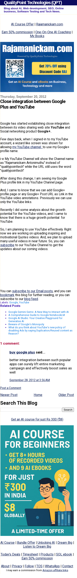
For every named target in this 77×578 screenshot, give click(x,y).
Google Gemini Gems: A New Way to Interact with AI (38, 311)
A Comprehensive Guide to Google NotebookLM (36, 315)
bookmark (7, 295)
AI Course (7, 543)
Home (38, 395)
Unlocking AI (46, 543)
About (5, 566)
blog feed (31, 299)
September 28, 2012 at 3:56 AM (29, 380)
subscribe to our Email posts (32, 291)
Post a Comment (10, 388)
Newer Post (8, 395)
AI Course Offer (22, 24)
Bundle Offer (26, 543)
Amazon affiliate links (55, 570)
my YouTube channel (27, 147)
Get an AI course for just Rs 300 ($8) (37, 419)
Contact (67, 566)
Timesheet (30, 554)
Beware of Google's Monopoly (26, 324)
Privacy (17, 566)
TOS (39, 566)
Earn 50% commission (17, 32)
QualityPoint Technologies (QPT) (33, 2)
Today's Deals (10, 554)
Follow (29, 566)
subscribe (7, 245)
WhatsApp (52, 566)
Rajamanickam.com (49, 24)
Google (13, 302)
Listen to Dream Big (37, 546)
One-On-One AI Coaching (53, 32)
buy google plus (22, 352)
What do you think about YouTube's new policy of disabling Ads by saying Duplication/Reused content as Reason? (40, 330)
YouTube (24, 302)
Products (47, 554)
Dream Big (64, 543)
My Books (37, 36)
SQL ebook (64, 554)
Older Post (66, 395)
